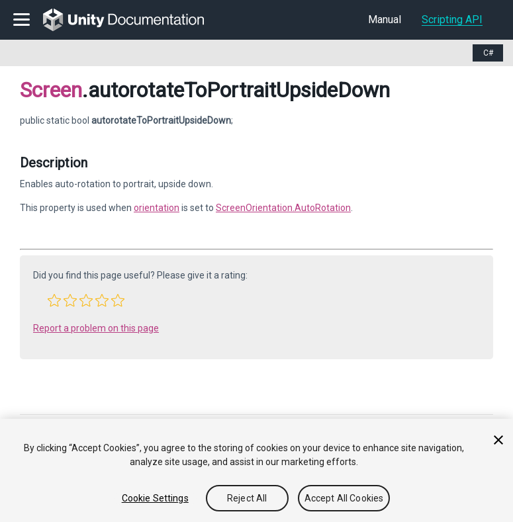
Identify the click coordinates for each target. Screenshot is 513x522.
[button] (54, 300)
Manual (384, 19)
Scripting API (452, 19)
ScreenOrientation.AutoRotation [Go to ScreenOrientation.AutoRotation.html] (283, 207)
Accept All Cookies (344, 498)
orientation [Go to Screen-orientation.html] (156, 207)
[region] (256, 470)
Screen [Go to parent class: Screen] (51, 90)
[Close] (498, 440)
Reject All (247, 498)
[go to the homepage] (132, 20)
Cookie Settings (155, 498)
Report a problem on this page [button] (96, 328)
